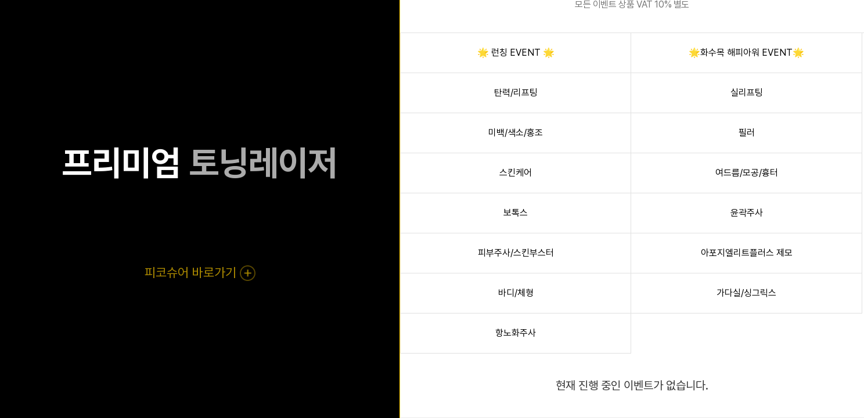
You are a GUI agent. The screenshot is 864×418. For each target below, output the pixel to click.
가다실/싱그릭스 (746, 292)
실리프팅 (746, 92)
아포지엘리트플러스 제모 (747, 252)
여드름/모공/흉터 (746, 172)
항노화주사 (515, 332)
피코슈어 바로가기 (200, 272)
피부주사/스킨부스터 (516, 252)
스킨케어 (515, 172)
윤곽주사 (746, 212)
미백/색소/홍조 (515, 132)
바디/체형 (516, 292)
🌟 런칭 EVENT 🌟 (516, 52)
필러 (747, 132)
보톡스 (515, 212)
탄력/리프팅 (516, 92)
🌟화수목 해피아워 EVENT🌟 (746, 52)
